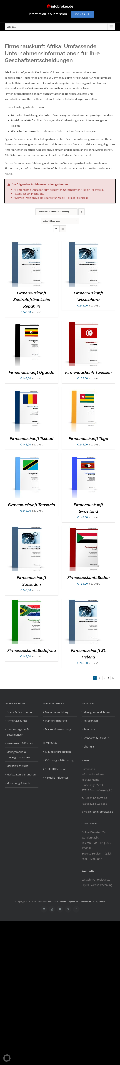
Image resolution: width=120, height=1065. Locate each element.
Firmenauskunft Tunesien (88, 372)
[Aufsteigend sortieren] (81, 211)
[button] (7, 1058)
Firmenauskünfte (17, 720)
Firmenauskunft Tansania (31, 504)
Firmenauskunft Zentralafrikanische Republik (31, 300)
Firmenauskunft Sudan (88, 577)
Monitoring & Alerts (18, 783)
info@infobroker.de (101, 811)
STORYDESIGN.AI (55, 769)
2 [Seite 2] (99, 678)
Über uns (89, 746)
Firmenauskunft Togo (88, 438)
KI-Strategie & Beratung (59, 760)
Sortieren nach (53, 211)
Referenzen (90, 720)
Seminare (89, 729)
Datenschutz (85, 901)
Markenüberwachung (58, 729)
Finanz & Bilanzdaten (19, 712)
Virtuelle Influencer (56, 777)
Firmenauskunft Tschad (31, 438)
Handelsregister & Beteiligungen (18, 731)
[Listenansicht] (63, 229)
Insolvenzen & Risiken (20, 743)
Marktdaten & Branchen (21, 774)
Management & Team (96, 712)
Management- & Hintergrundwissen (18, 754)
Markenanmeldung (56, 712)
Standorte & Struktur (96, 738)
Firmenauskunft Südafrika (31, 650)
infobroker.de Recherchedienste (52, 901)
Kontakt (102, 901)
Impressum (73, 901)
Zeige (51, 221)
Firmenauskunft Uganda (31, 372)
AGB (95, 901)
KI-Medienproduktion (58, 751)
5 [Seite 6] (108, 678)
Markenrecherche (17, 766)
